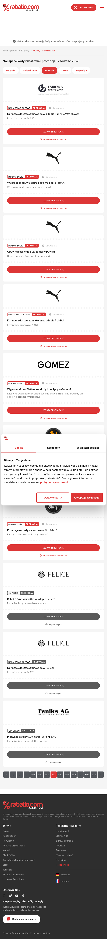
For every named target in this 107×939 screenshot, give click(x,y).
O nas (6, 831)
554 (67, 774)
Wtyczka (7, 869)
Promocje (49, 70)
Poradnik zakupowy (13, 874)
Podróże (60, 845)
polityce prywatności (54, 482)
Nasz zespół (9, 835)
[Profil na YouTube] (16, 896)
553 (60, 774)
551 (47, 774)
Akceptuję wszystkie (86, 497)
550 (40, 774)
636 (94, 774)
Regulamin (8, 840)
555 (74, 774)
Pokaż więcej (63, 864)
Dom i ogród (62, 831)
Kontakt (7, 850)
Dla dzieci (61, 859)
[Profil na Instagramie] (10, 896)
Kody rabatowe (30, 70)
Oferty (65, 70)
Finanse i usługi (64, 855)
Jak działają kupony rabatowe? (19, 859)
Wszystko (10, 70)
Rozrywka (61, 850)
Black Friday (9, 855)
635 (87, 774)
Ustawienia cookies (13, 879)
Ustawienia (53, 497)
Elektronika (62, 835)
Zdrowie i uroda (64, 840)
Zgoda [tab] (19, 447)
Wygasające (81, 70)
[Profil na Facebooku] (4, 896)
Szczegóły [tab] (53, 447)
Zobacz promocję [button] (53, 132)
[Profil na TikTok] (23, 896)
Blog (5, 864)
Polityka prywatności (14, 845)
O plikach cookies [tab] (88, 447)
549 (33, 774)
